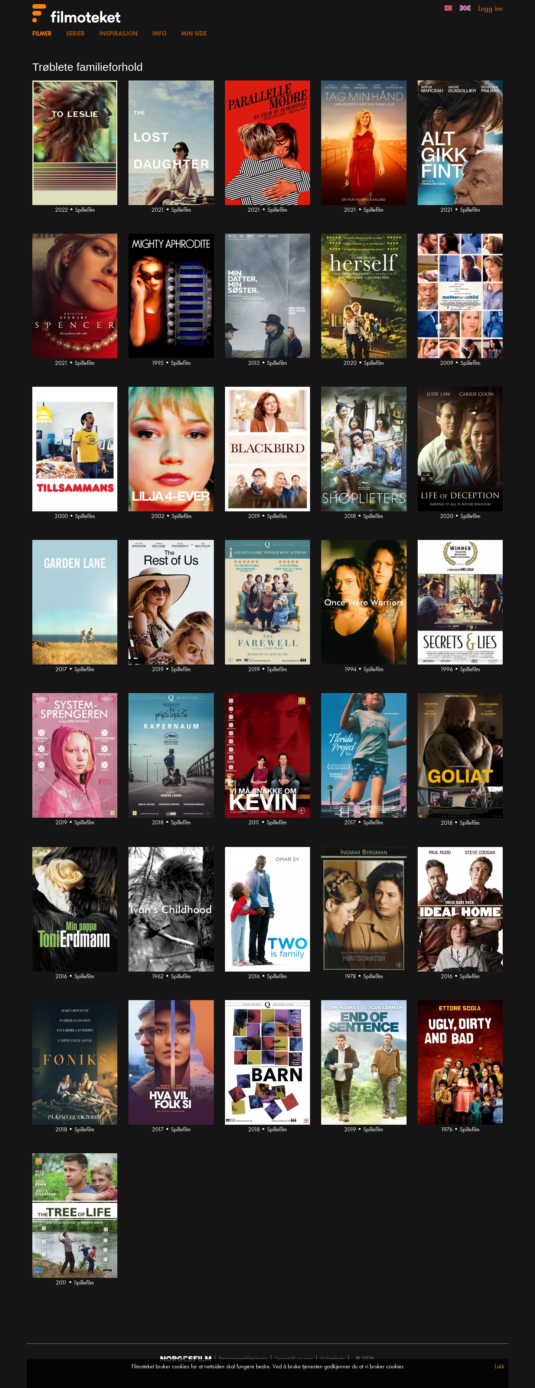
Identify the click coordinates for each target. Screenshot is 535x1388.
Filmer (42, 34)
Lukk (500, 1367)
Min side (194, 34)
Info (159, 34)
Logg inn (490, 9)
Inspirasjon (118, 34)
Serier (75, 34)
